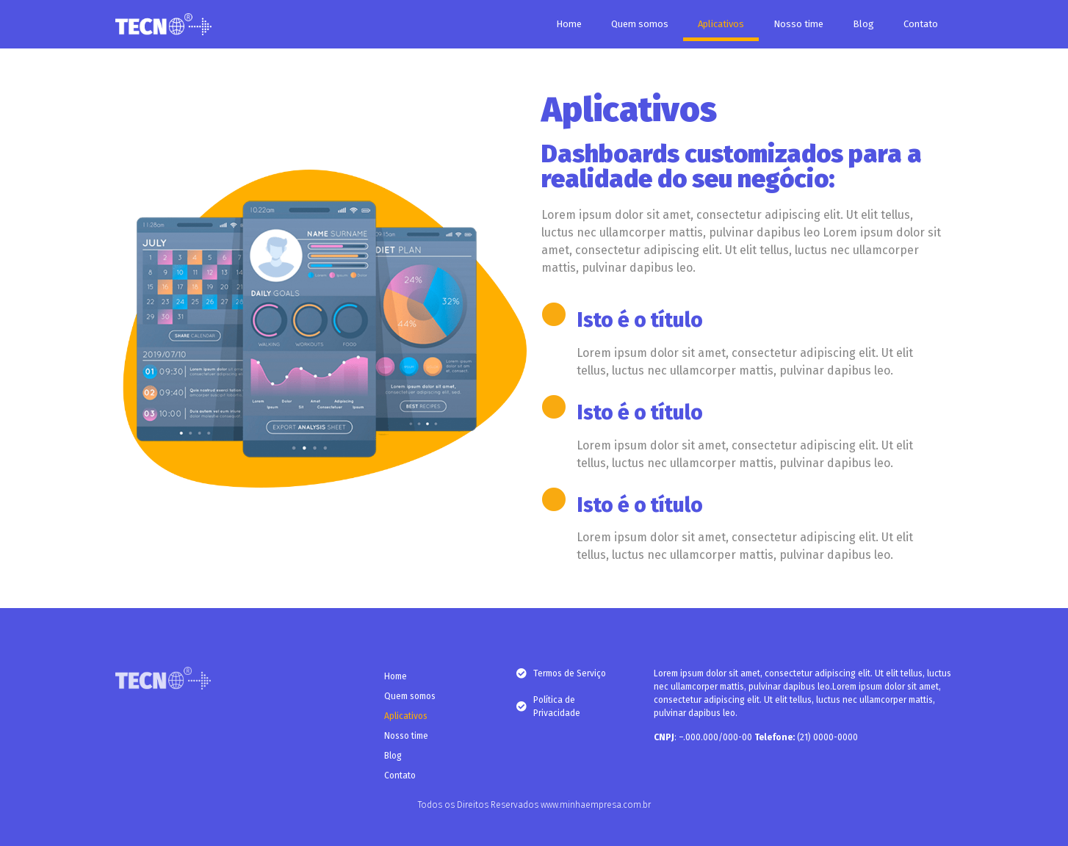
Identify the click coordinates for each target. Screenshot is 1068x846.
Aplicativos (721, 23)
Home (569, 23)
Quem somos (639, 23)
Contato (920, 23)
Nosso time (798, 23)
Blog (863, 23)
